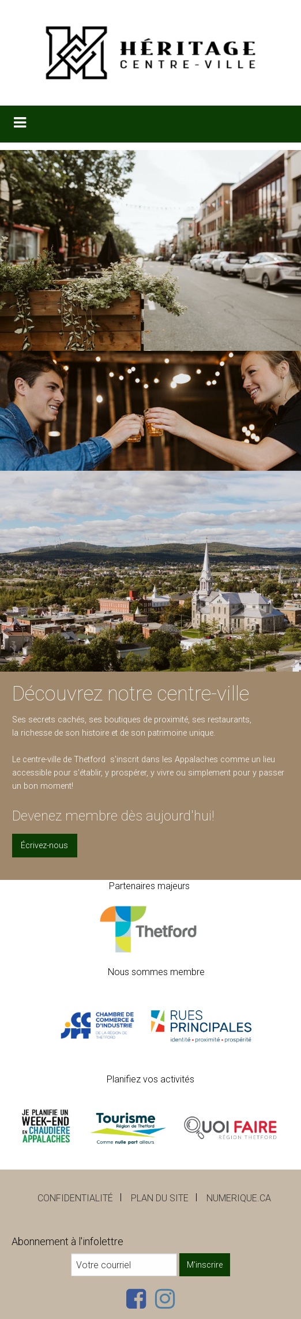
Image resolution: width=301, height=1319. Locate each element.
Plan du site (160, 1198)
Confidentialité (75, 1198)
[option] (150, 411)
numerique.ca (238, 1198)
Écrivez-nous (44, 845)
